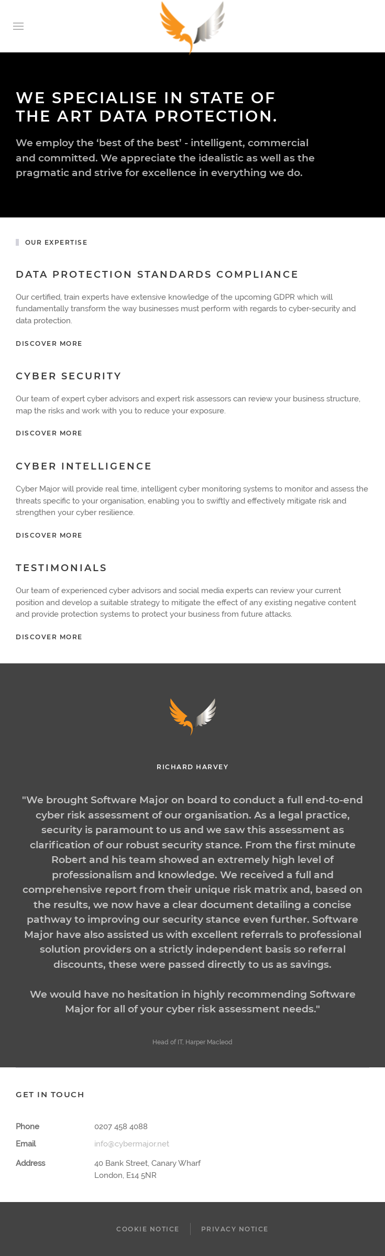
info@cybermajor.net (131, 1144)
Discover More (49, 433)
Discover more (49, 343)
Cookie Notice (148, 1229)
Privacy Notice (235, 1229)
